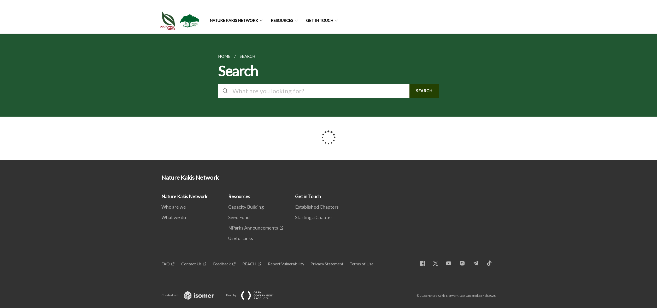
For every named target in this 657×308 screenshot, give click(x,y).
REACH (249, 263)
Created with (191, 295)
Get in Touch (319, 20)
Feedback (222, 263)
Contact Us (191, 263)
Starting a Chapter (313, 217)
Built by (254, 295)
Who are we (173, 207)
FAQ (165, 263)
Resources (282, 20)
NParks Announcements (253, 228)
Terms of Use (361, 263)
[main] (328, 97)
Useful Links (240, 238)
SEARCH (424, 90)
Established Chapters (317, 207)
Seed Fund (239, 217)
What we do (173, 217)
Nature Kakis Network (234, 20)
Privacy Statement (326, 263)
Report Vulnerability (286, 263)
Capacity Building (246, 207)
